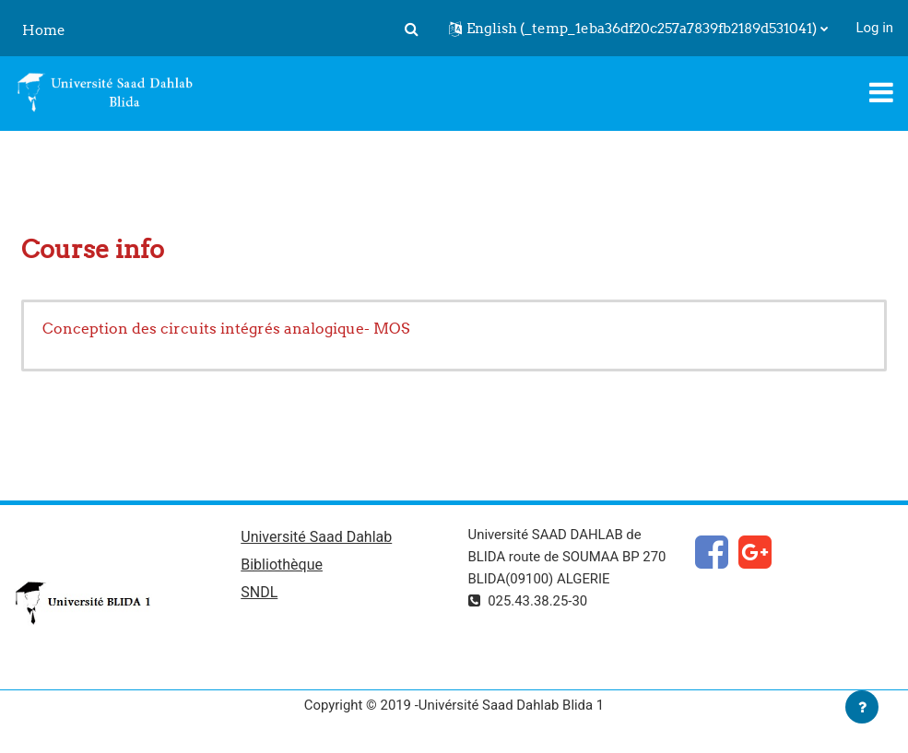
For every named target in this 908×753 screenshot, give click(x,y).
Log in (874, 27)
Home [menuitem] (43, 30)
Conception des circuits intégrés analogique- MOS (225, 328)
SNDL (259, 592)
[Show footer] (862, 707)
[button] (412, 29)
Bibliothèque (282, 564)
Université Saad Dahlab (316, 537)
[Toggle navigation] (881, 92)
